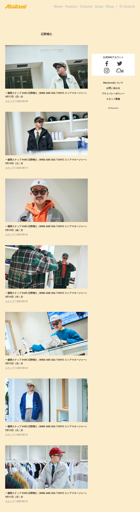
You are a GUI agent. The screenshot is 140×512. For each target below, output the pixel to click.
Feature (71, 6)
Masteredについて (113, 82)
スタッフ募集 (113, 99)
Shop (109, 6)
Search (129, 6)
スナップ (9, 101)
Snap (99, 6)
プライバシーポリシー (113, 93)
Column (86, 6)
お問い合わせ (113, 88)
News (58, 6)
